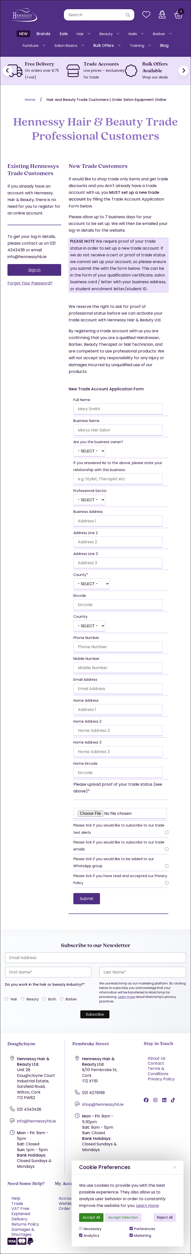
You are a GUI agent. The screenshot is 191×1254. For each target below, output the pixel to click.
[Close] (174, 1167)
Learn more (147, 1205)
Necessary (90, 1228)
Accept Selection (123, 1217)
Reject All (165, 1217)
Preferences (142, 1228)
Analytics (89, 1235)
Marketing (140, 1235)
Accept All (91, 1217)
